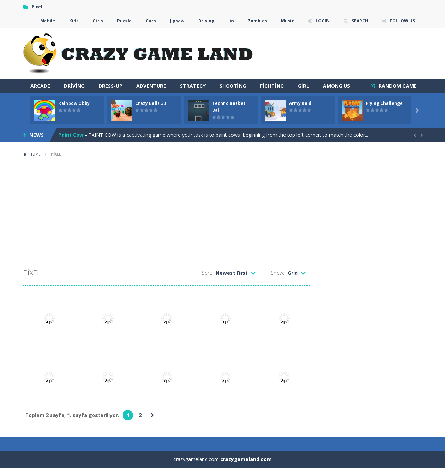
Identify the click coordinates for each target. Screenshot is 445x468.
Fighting (272, 85)
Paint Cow (71, 134)
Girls (98, 21)
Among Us (336, 85)
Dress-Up (110, 85)
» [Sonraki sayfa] (152, 415)
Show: (277, 272)
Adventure (151, 85)
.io (231, 21)
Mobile (47, 21)
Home (35, 154)
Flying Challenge (384, 103)
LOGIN (323, 21)
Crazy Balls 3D (150, 103)
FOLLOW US (402, 21)
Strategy (193, 85)
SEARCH (360, 21)
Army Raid (300, 103)
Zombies (257, 21)
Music (287, 21)
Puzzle (124, 21)
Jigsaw (177, 21)
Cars (151, 21)
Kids (74, 21)
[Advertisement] (222, 212)
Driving (206, 21)
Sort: (207, 272)
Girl (303, 85)
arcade (40, 85)
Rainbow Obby (74, 103)
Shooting (233, 85)
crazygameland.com (246, 459)
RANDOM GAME (397, 85)
